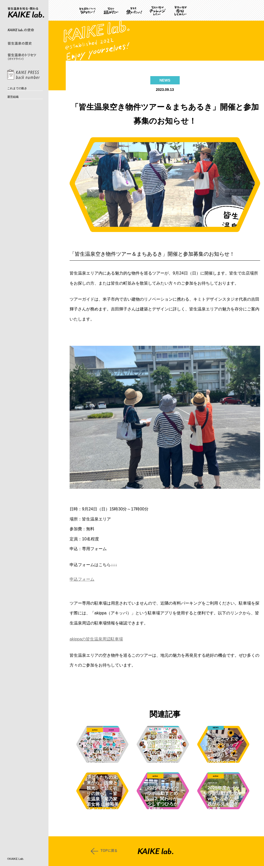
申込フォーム (82, 579)
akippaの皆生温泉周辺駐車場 (96, 639)
